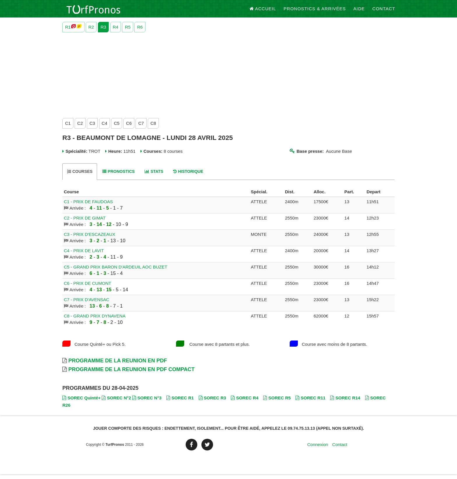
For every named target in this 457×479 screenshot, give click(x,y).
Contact (383, 11)
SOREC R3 (212, 402)
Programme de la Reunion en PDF (117, 365)
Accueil (262, 11)
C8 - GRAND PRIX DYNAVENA (94, 320)
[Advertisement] (228, 78)
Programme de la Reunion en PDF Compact (131, 374)
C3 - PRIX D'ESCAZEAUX (89, 238)
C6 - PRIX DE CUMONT (87, 287)
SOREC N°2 (116, 402)
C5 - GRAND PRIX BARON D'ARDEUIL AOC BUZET (115, 271)
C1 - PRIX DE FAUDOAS (88, 206)
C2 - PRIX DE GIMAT (85, 222)
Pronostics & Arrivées (315, 11)
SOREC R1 (180, 402)
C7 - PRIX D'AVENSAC (86, 304)
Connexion (317, 449)
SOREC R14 (345, 402)
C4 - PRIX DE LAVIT (84, 255)
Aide (359, 11)
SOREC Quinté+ (81, 402)
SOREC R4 (244, 402)
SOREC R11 (311, 402)
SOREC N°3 (146, 402)
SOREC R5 (277, 402)
